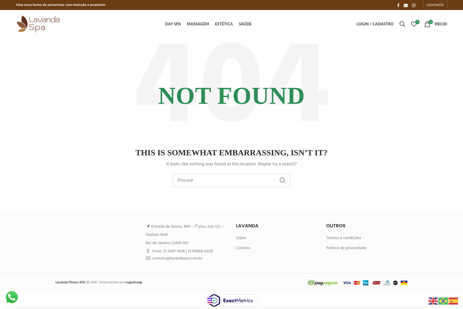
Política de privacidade (346, 248)
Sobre (241, 238)
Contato (243, 248)
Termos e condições (343, 238)
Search (282, 180)
